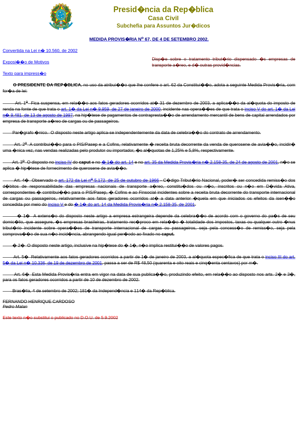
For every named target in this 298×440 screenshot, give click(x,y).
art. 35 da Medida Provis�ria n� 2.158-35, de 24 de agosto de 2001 (211, 162)
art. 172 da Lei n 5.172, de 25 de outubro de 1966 (108, 180)
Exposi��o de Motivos (26, 61)
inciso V (56, 204)
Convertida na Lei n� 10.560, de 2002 (40, 50)
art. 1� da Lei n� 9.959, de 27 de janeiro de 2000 (111, 109)
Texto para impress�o (24, 73)
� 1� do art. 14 (117, 162)
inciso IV (63, 162)
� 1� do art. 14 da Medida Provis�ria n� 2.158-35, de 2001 (134, 204)
